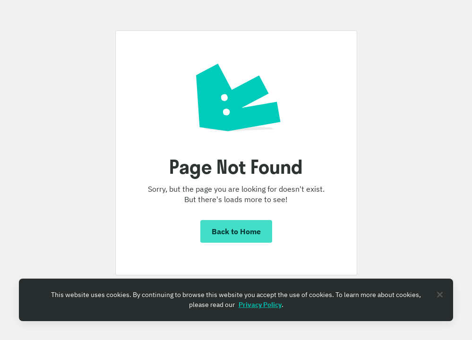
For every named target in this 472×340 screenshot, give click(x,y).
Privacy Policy (260, 304)
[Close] (440, 294)
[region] (236, 300)
